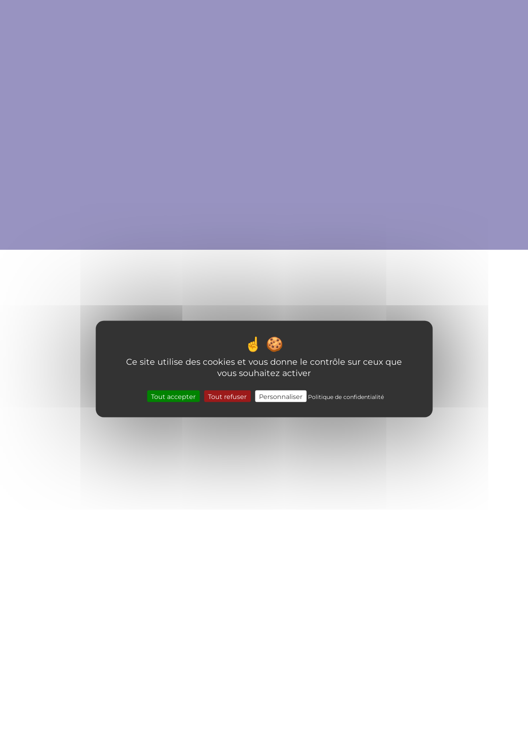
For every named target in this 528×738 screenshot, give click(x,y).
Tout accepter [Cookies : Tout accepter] (173, 396)
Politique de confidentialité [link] (346, 397)
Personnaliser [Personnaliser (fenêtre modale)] (280, 396)
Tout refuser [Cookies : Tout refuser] (227, 396)
